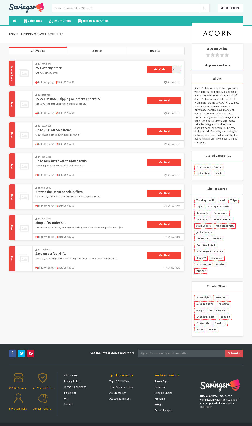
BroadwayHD (203, 264)
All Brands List (117, 393)
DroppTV (201, 258)
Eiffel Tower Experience (209, 251)
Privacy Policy (72, 381)
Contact (68, 404)
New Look (220, 323)
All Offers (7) (38, 51)
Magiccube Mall (225, 225)
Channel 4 (217, 258)
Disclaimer (70, 392)
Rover (199, 329)
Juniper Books (204, 232)
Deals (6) (155, 51)
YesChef (200, 270)
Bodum (212, 329)
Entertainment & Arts (32, 34)
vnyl (222, 200)
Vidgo (233, 200)
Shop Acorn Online (217, 65)
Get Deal (164, 100)
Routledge (202, 213)
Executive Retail (205, 245)
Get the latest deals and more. (112, 353)
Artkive (220, 264)
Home (12, 34)
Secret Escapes (218, 310)
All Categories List (119, 398)
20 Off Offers (60, 21)
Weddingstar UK (205, 200)
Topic (199, 206)
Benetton (220, 297)
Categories (33, 21)
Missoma (224, 304)
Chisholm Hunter (205, 316)
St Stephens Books (218, 206)
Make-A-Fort (203, 225)
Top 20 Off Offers (119, 381)
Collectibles (203, 173)
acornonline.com (221, 124)
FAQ (66, 398)
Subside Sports (204, 304)
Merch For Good (222, 219)
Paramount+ (221, 213)
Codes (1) (96, 51)
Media (219, 173)
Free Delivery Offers (93, 21)
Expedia (225, 316)
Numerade (202, 219)
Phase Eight (203, 297)
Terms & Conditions (75, 387)
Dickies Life (202, 323)
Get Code (159, 69)
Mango (200, 310)
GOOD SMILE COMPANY (208, 238)
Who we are (71, 375)
